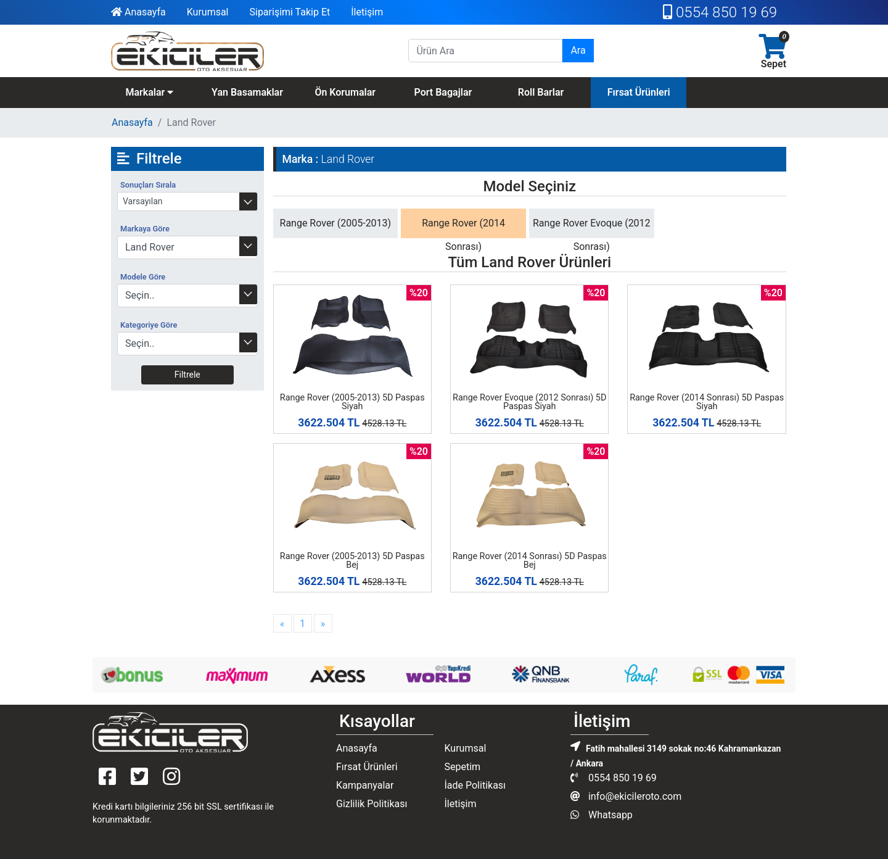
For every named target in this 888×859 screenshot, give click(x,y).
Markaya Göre (145, 228)
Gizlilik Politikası (371, 804)
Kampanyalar (364, 785)
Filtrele (187, 375)
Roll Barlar (541, 92)
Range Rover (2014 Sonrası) (463, 234)
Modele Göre (142, 276)
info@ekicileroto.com (625, 796)
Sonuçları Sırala (148, 184)
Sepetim (462, 767)
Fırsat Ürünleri (638, 92)
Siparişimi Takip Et (289, 12)
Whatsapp (601, 815)
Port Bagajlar (443, 92)
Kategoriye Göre (148, 325)
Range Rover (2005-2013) (336, 223)
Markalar (149, 92)
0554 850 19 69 (720, 12)
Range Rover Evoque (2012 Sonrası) (592, 234)
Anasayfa (138, 12)
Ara (577, 50)
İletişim (367, 12)
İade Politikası (475, 785)
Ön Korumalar (345, 92)
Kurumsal (208, 12)
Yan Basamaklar (247, 92)
